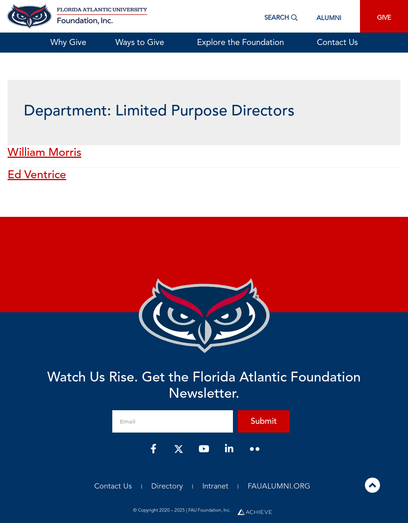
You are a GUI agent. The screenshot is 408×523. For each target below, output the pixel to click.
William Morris (44, 153)
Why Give (68, 43)
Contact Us (337, 43)
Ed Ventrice (37, 175)
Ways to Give (141, 43)
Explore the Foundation (242, 43)
